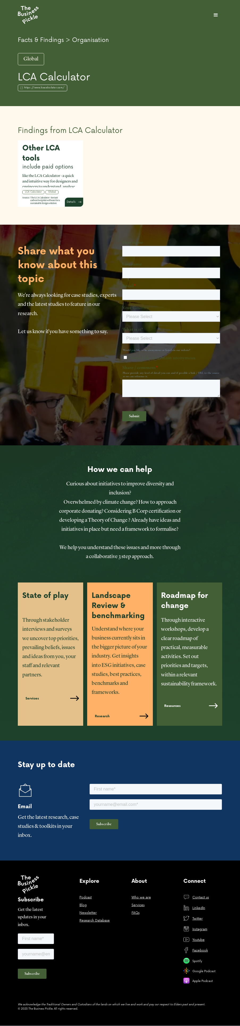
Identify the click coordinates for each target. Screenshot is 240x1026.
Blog (83, 905)
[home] (29, 15)
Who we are (141, 897)
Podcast (85, 897)
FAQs (136, 913)
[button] (215, 15)
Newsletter (88, 913)
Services (138, 905)
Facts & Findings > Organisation (63, 40)
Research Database (94, 921)
